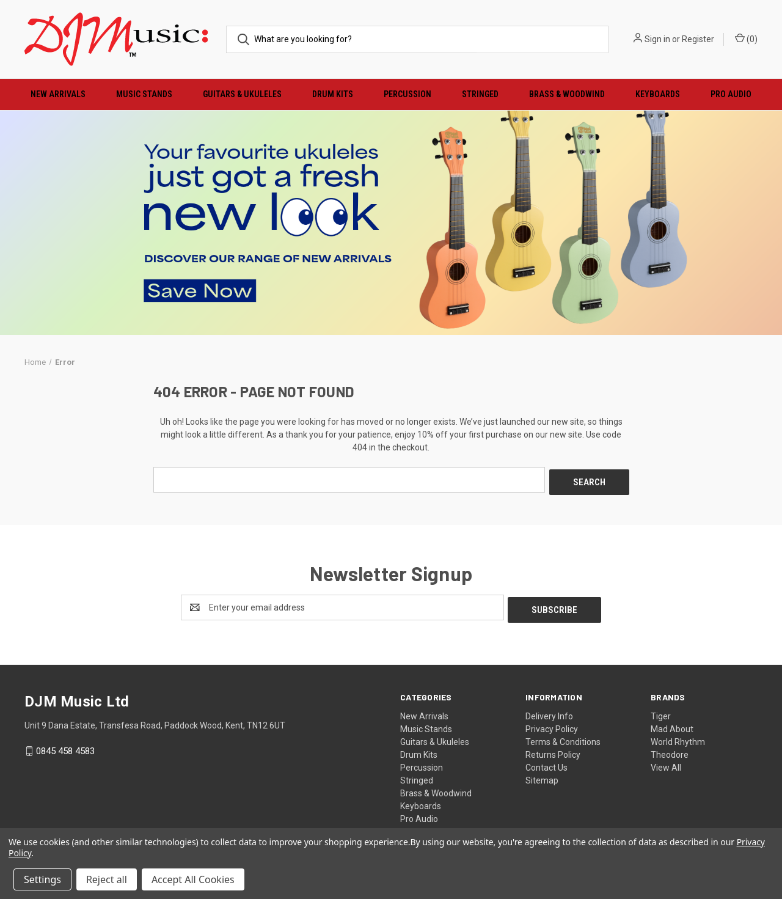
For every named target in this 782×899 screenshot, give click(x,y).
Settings (42, 879)
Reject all (106, 879)
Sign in (657, 39)
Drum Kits (332, 94)
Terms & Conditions (563, 737)
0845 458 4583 (65, 746)
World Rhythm (678, 737)
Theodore (670, 750)
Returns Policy (552, 750)
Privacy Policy (551, 724)
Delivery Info (549, 711)
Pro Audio (731, 94)
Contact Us (546, 763)
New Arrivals (58, 94)
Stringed (480, 94)
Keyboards (657, 94)
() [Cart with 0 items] (746, 38)
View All (666, 763)
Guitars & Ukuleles (242, 94)
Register (698, 39)
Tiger (661, 711)
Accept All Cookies (193, 879)
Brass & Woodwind (567, 94)
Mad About (672, 724)
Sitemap (541, 775)
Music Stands (144, 94)
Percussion (407, 94)
